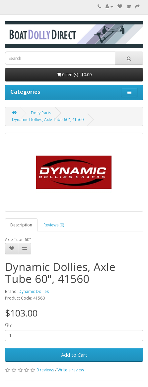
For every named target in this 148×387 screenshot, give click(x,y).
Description (21, 225)
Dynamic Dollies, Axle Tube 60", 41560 (48, 119)
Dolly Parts (41, 113)
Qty (8, 324)
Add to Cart (74, 354)
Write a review (70, 370)
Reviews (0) (53, 225)
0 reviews (45, 370)
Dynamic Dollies (34, 291)
